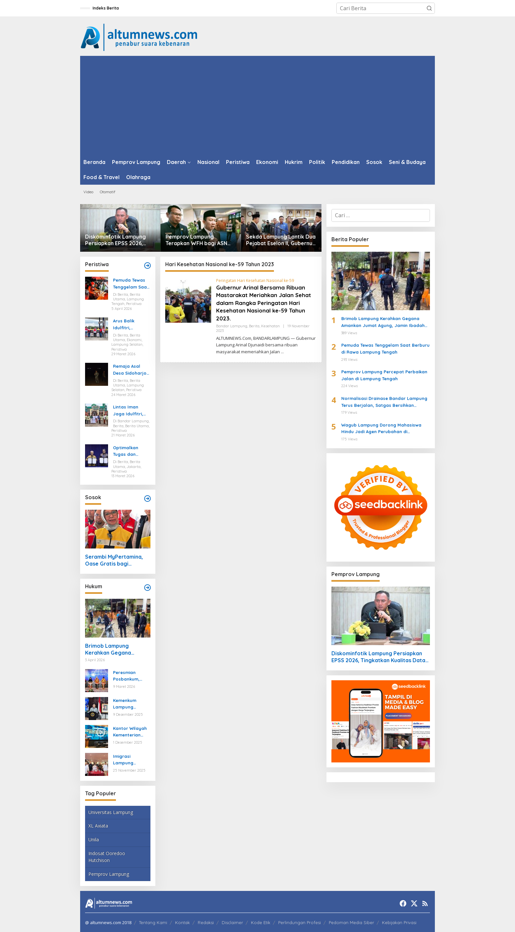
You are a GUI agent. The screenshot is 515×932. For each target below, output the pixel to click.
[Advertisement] (257, 105)
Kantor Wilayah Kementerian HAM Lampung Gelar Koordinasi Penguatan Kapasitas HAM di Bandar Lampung (131, 732)
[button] (429, 8)
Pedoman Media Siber (351, 922)
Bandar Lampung (231, 326)
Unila (93, 839)
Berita (254, 326)
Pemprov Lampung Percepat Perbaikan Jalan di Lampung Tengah (384, 375)
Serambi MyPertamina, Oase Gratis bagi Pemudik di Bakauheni (114, 560)
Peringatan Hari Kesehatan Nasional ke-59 (255, 280)
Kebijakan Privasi (399, 922)
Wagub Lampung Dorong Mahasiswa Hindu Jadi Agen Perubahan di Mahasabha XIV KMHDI (381, 428)
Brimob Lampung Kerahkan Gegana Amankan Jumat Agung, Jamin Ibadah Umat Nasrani (115, 649)
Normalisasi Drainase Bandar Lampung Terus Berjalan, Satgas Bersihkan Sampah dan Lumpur (384, 402)
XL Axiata (98, 826)
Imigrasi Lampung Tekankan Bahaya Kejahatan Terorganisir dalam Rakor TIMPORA (127, 760)
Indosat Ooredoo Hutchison (106, 856)
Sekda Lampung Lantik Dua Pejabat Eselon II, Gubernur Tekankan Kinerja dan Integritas (281, 240)
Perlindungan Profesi (299, 922)
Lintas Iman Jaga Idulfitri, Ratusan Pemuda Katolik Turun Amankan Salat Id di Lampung (130, 410)
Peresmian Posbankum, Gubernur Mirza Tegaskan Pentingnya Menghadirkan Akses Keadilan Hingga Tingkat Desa (130, 676)
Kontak (182, 922)
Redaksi (206, 922)
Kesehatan (270, 326)
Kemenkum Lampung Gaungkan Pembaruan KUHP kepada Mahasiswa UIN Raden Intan (129, 704)
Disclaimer (232, 922)
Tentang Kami (153, 922)
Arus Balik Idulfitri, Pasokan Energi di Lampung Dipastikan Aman (131, 324)
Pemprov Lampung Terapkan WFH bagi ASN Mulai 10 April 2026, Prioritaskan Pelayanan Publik (196, 240)
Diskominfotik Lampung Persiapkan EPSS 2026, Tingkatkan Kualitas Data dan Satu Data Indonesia (117, 240)
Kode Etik (260, 922)
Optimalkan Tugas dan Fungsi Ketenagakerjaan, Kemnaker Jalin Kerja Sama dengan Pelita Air (131, 451)
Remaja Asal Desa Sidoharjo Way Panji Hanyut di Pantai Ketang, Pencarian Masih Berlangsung (131, 370)
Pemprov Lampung (108, 874)
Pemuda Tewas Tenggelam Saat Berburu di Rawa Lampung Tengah (131, 284)
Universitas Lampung (110, 812)
